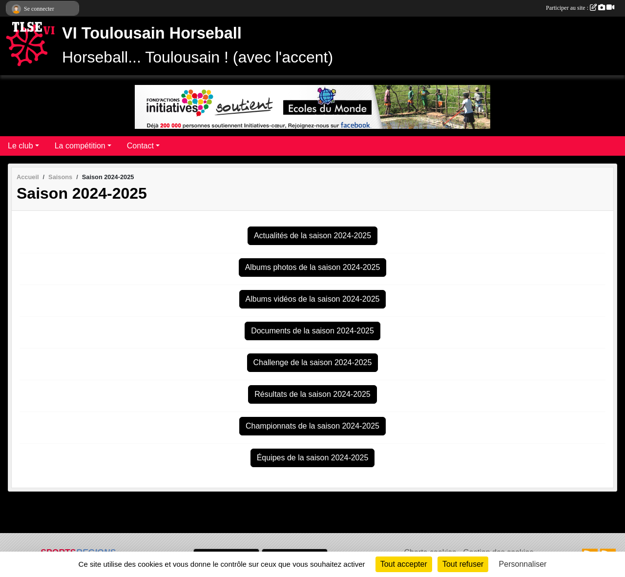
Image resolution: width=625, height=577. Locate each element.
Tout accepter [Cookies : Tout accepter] (403, 564)
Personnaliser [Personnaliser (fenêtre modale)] (523, 564)
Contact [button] (140, 146)
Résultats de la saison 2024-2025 (312, 394)
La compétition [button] (80, 146)
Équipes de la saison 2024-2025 (313, 457)
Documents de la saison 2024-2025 (312, 331)
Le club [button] (20, 146)
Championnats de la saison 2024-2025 (312, 426)
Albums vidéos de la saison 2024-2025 (313, 299)
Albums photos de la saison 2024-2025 (312, 267)
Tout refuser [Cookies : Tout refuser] (462, 564)
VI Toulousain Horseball (152, 33)
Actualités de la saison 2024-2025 (312, 235)
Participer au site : (580, 7)
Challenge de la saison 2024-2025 (312, 362)
